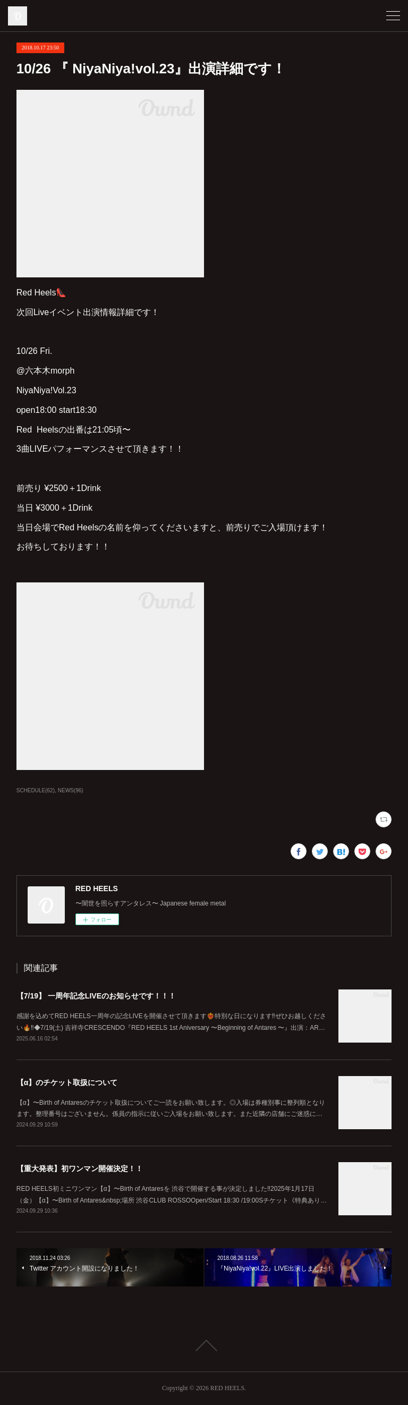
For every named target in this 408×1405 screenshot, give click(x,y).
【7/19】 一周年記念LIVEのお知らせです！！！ (96, 996)
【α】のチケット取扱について (67, 1082)
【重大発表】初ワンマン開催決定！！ (79, 1168)
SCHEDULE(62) (35, 790)
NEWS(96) (70, 790)
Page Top (204, 1345)
